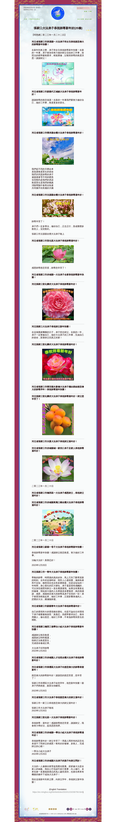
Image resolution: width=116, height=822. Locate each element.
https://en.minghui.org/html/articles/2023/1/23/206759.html (58, 792)
